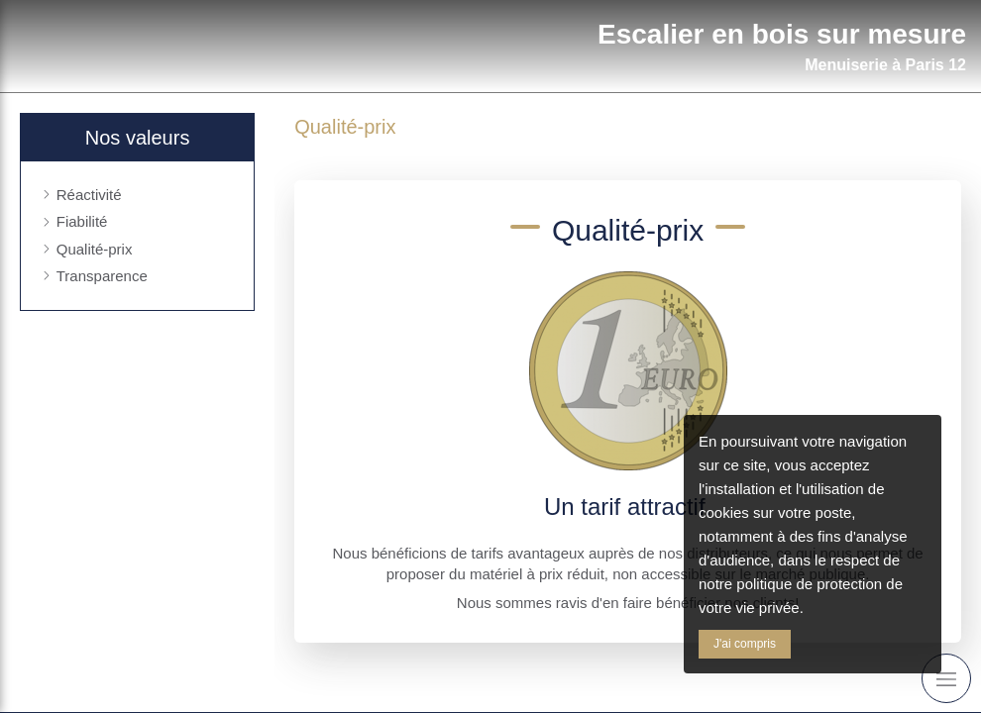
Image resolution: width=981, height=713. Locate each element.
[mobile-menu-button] (946, 678)
